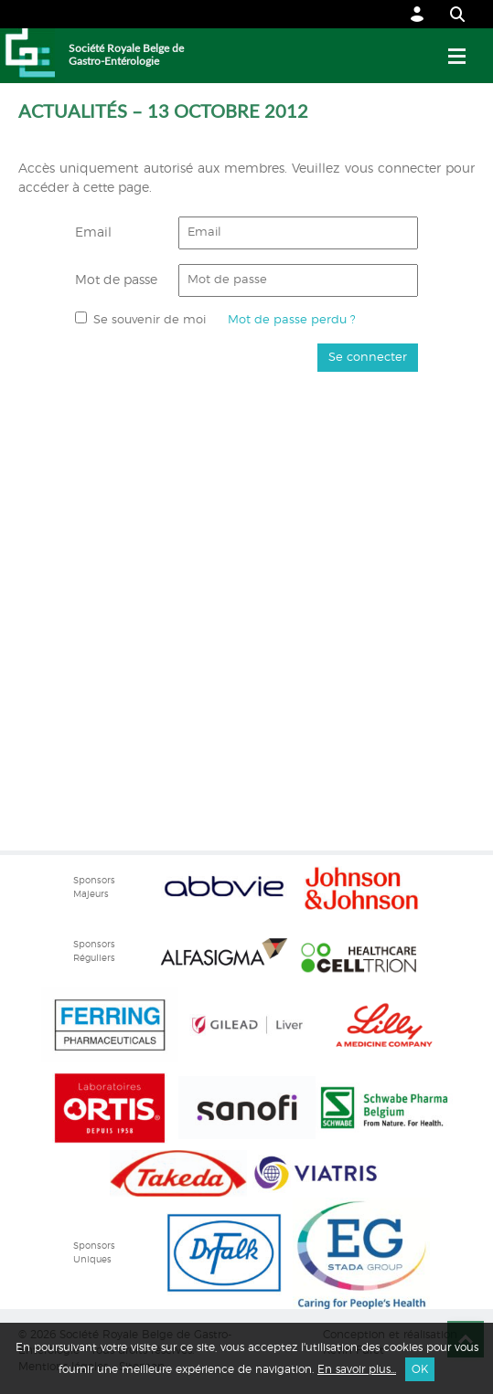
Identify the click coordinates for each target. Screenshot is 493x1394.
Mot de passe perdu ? (292, 320)
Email (93, 233)
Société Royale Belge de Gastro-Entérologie (126, 55)
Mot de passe (116, 280)
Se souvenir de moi (149, 320)
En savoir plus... (356, 1369)
